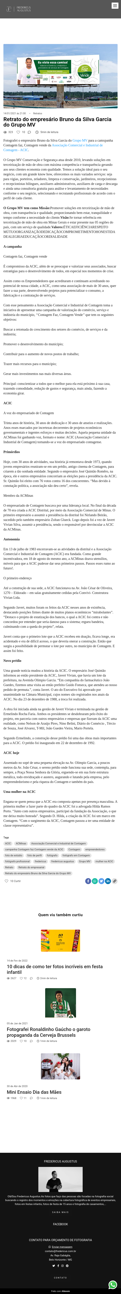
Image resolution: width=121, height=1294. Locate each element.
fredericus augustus (62, 861)
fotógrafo (52, 855)
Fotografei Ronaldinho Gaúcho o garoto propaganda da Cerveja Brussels (48, 1032)
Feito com (60, 1291)
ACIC (8, 843)
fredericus (40, 861)
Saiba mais (60, 1212)
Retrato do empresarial (31, 867)
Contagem (74, 849)
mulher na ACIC (104, 861)
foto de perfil (34, 855)
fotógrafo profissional (17, 861)
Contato (60, 1277)
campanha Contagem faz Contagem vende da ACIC (34, 849)
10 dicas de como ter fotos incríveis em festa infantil (55, 969)
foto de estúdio (13, 855)
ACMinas (21, 843)
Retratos (37, 113)
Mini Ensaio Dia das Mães (34, 1092)
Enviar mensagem (62, 1247)
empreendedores (95, 849)
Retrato (9, 867)
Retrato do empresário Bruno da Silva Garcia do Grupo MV (38, 873)
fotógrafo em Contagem (76, 855)
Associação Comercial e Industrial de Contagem (58, 843)
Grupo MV (79, 140)
